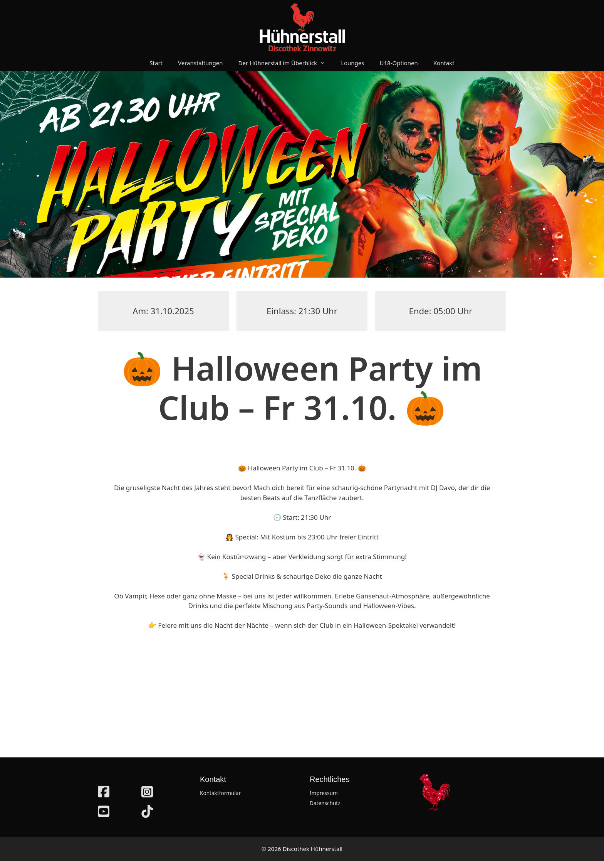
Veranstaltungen (200, 63)
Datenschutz (325, 803)
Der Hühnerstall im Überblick (286, 62)
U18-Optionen (399, 63)
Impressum (324, 793)
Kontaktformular (220, 793)
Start (156, 63)
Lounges (352, 63)
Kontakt (444, 63)
